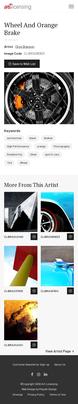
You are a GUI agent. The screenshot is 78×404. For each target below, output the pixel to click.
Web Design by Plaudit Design (39, 389)
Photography (61, 146)
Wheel (23, 162)
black (33, 138)
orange (41, 146)
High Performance (18, 146)
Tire (9, 162)
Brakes (48, 138)
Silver (33, 154)
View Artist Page (58, 351)
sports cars (52, 154)
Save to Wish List (24, 64)
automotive (14, 138)
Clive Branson (24, 46)
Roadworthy (14, 154)
